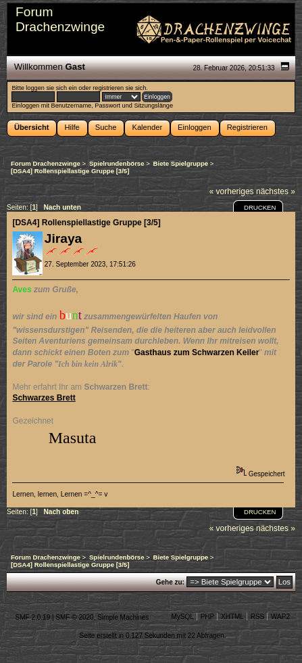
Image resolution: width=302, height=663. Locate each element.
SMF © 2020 (74, 617)
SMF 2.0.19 (33, 617)
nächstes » (275, 191)
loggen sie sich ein (51, 88)
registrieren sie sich (119, 88)
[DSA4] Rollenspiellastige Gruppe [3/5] (86, 222)
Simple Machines (123, 617)
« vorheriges (231, 191)
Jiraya (63, 238)
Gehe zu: (170, 582)
